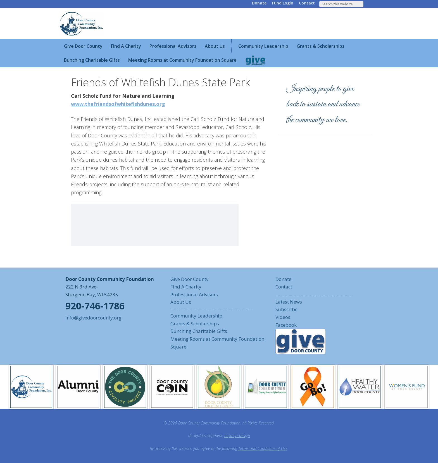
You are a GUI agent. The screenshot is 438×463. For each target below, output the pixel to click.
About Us (180, 302)
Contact (307, 3)
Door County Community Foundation (82, 23)
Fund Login (282, 3)
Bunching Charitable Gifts (198, 331)
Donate (259, 3)
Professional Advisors (194, 294)
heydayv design (237, 435)
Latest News (288, 302)
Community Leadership (196, 315)
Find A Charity (185, 286)
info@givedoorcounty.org (93, 317)
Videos (282, 317)
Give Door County (189, 279)
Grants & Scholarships (194, 323)
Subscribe (286, 309)
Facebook (286, 325)
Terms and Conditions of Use (262, 448)
